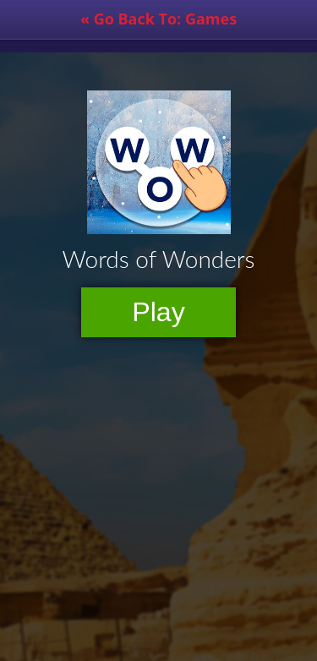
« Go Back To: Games (158, 18)
